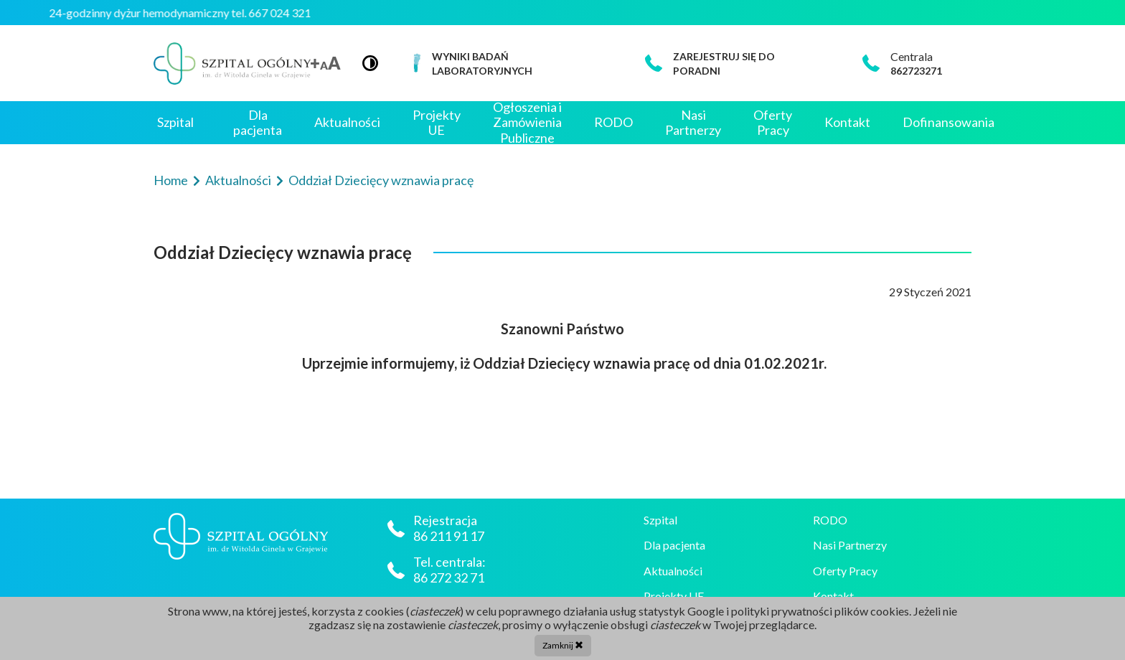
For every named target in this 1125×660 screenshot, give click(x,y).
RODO (613, 122)
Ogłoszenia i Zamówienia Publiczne (527, 122)
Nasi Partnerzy (693, 122)
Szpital (175, 122)
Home (172, 180)
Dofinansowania (948, 122)
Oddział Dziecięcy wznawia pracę (381, 180)
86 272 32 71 (448, 577)
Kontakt (847, 122)
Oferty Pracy (772, 122)
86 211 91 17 (449, 536)
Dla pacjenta (257, 122)
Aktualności (347, 122)
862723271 (916, 71)
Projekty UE (437, 122)
